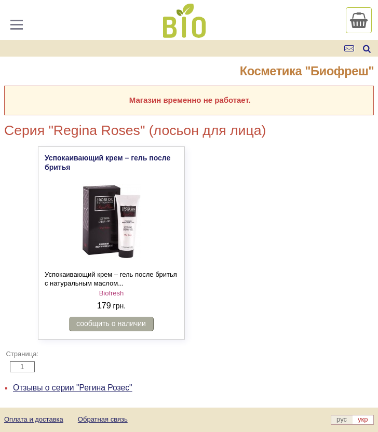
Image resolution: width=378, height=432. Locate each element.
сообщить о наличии (111, 323)
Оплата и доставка (33, 419)
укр (363, 419)
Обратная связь (103, 419)
